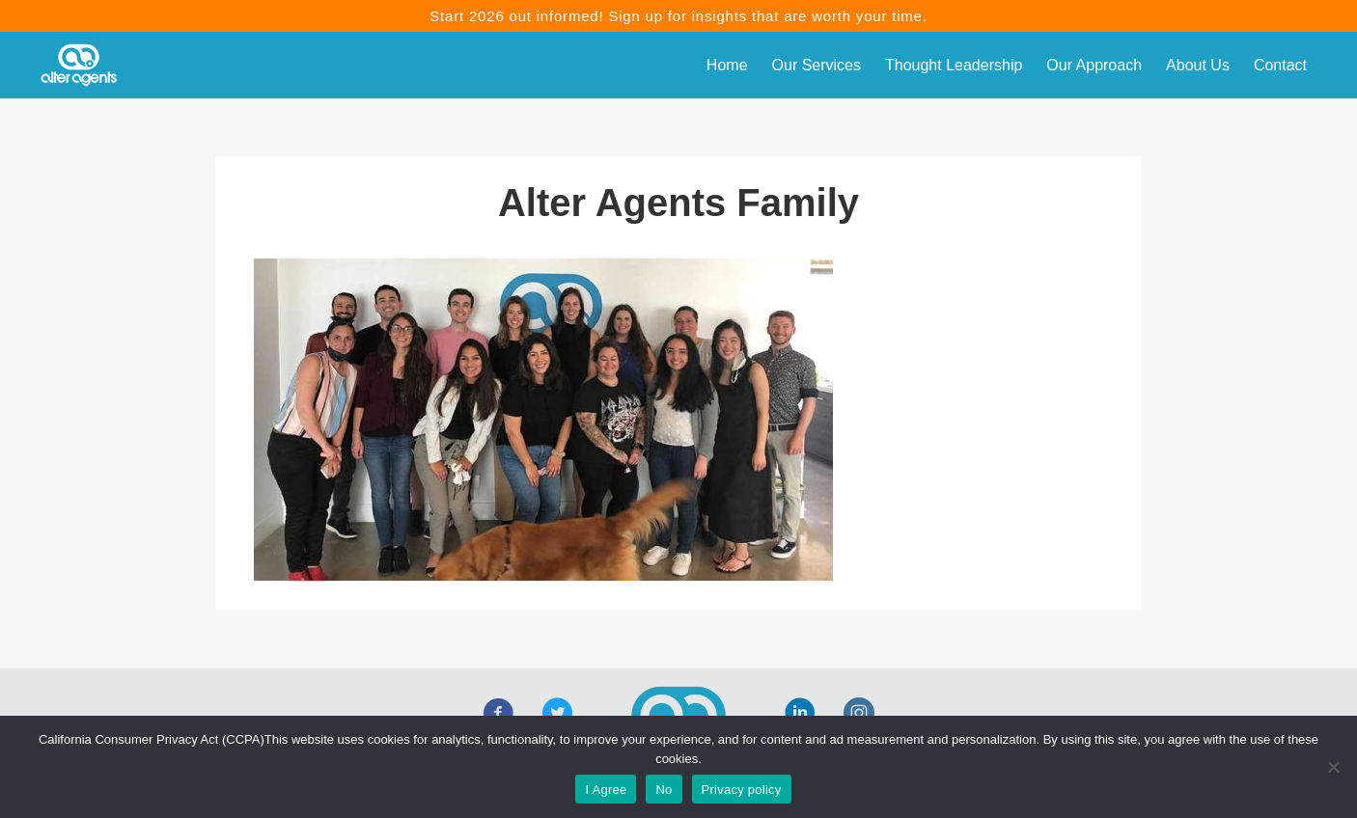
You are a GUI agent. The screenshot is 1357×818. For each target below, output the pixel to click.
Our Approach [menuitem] (1094, 65)
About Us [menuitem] (1198, 65)
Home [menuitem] (727, 65)
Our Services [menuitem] (816, 65)
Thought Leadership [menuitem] (953, 65)
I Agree (605, 789)
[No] (1333, 767)
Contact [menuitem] (1280, 65)
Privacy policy (742, 789)
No (663, 789)
